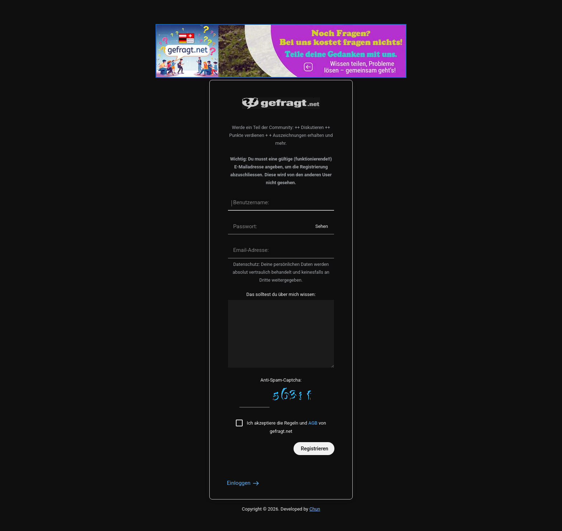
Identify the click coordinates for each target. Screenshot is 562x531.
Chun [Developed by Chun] (314, 509)
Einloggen (243, 483)
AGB (312, 423)
